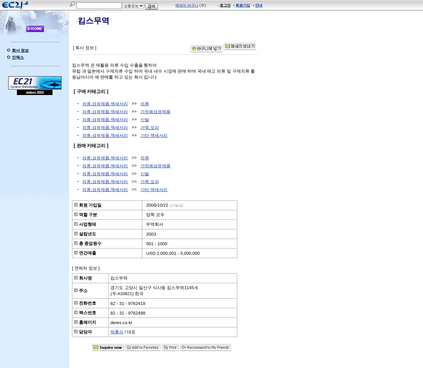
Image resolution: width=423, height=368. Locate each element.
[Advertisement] (35, 143)
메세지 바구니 (186, 5)
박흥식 (116, 331)
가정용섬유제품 (155, 111)
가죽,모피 (149, 127)
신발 (144, 119)
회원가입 (243, 5)
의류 (144, 103)
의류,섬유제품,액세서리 (105, 103)
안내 (258, 5)
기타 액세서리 (154, 135)
